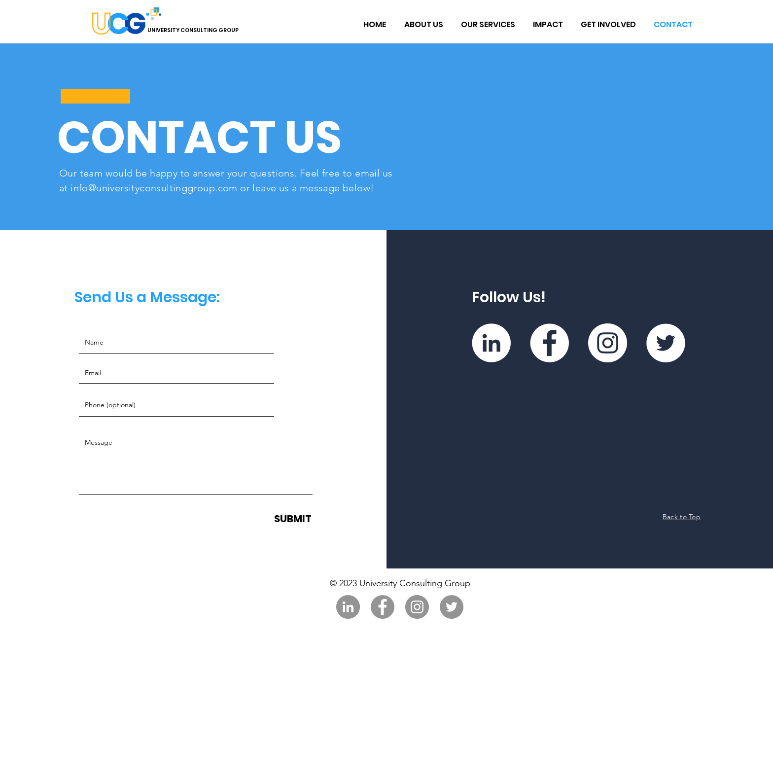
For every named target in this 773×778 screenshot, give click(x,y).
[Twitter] (665, 342)
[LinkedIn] (491, 342)
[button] (423, 24)
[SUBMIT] (293, 518)
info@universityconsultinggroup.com (154, 188)
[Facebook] (549, 342)
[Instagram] (607, 342)
